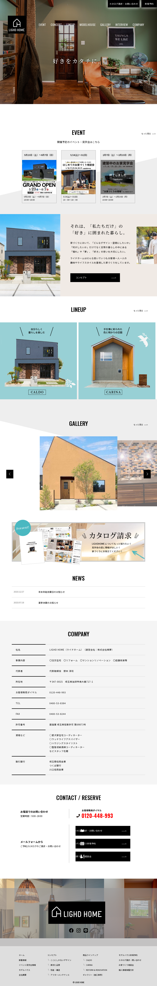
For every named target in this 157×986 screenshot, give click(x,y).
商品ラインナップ (90, 952)
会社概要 (22, 971)
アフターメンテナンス (60, 971)
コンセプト (81, 277)
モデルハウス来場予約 (95, 842)
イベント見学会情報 (27, 962)
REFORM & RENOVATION (96, 967)
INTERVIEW (121, 25)
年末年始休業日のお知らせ (51, 591)
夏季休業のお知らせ (48, 602)
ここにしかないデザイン (61, 957)
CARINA (89, 962)
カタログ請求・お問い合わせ (123, 3)
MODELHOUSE (88, 25)
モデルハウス (24, 967)
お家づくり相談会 (93, 855)
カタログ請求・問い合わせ (130, 957)
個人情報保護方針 (126, 967)
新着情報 (22, 957)
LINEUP (71, 25)
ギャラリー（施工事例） (93, 971)
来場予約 (149, 3)
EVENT (42, 25)
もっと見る (146, 134)
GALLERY (105, 25)
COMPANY (138, 25)
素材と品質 (55, 962)
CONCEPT (56, 25)
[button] (147, 474)
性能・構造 (55, 967)
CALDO (89, 957)
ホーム (21, 952)
